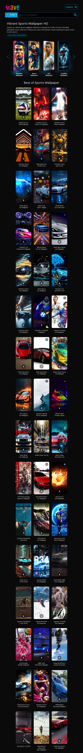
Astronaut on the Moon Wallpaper (59, 539)
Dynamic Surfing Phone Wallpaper (41, 414)
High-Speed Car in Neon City (42, 165)
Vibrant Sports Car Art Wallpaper (41, 248)
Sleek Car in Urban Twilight (41, 206)
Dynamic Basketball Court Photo (23, 622)
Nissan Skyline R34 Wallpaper (41, 581)
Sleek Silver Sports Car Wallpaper (59, 248)
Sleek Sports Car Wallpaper (23, 206)
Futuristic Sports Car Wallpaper (23, 165)
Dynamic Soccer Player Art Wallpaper (41, 123)
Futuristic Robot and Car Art (59, 165)
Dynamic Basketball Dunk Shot (23, 539)
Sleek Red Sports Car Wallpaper (23, 373)
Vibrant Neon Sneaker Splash (59, 414)
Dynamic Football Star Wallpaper (59, 622)
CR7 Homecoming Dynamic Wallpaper (23, 498)
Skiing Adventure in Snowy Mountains (59, 664)
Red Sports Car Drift (23, 746)
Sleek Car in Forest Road (24, 581)
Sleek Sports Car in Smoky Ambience (23, 705)
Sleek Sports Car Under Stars (59, 206)
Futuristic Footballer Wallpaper (41, 331)
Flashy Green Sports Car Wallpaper (59, 373)
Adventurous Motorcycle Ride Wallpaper (41, 748)
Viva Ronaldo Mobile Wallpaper (23, 664)
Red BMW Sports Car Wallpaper (41, 498)
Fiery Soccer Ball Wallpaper (59, 498)
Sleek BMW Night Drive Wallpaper (59, 581)
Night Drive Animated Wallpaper (41, 664)
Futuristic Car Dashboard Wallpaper (24, 248)
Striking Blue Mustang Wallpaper (59, 705)
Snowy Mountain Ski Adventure (41, 622)
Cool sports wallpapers (17, 35)
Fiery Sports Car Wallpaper (23, 414)
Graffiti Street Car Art (41, 455)
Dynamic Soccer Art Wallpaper (41, 705)
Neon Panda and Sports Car (59, 456)
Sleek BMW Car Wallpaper (23, 456)
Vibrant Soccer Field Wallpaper (24, 123)
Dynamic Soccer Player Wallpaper (59, 123)
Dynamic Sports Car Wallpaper (23, 290)
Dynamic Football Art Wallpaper (59, 331)
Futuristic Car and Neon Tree (59, 290)
